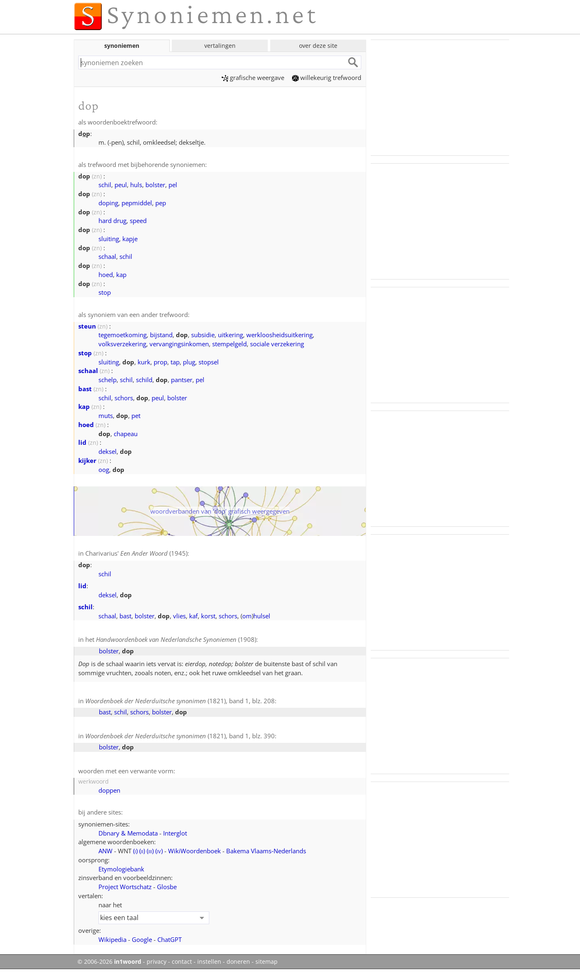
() (135, 851)
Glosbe (167, 887)
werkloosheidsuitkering (279, 335)
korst (208, 616)
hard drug (112, 220)
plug (189, 362)
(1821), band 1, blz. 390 (180, 736)
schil (104, 185)
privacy (156, 961)
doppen (109, 790)
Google (142, 939)
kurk (144, 362)
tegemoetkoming (122, 335)
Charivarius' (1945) (136, 553)
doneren (238, 961)
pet (135, 415)
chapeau (126, 434)
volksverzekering (122, 344)
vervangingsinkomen (179, 344)
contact (182, 961)
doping (108, 203)
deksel (107, 451)
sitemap (266, 961)
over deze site (318, 45)
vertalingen (220, 45)
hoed (105, 274)
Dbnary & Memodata (128, 833)
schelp (107, 380)
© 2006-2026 (109, 961)
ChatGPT (169, 939)
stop (104, 292)
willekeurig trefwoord (326, 77)
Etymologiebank (121, 869)
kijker (87, 460)
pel (172, 185)
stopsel (209, 362)
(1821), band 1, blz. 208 (180, 701)
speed (138, 220)
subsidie (203, 335)
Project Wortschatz (125, 887)
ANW (105, 851)
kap (121, 274)
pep (160, 203)
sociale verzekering (277, 344)
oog (103, 469)
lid (82, 442)
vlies (179, 616)
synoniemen (121, 45)
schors (124, 398)
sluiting (108, 239)
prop (160, 362)
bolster (155, 185)
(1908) (176, 639)
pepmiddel (137, 203)
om (247, 616)
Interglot (175, 833)
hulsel (261, 616)
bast (85, 389)
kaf (193, 616)
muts (105, 415)
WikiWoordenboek (194, 851)
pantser (181, 380)
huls (136, 185)
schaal (107, 256)
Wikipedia (112, 939)
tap (175, 362)
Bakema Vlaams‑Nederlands (266, 851)
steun (87, 326)
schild (144, 380)
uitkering (230, 335)
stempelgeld (229, 344)
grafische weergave (253, 77)
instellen (209, 961)
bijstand (161, 335)
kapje (130, 239)
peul (121, 185)
